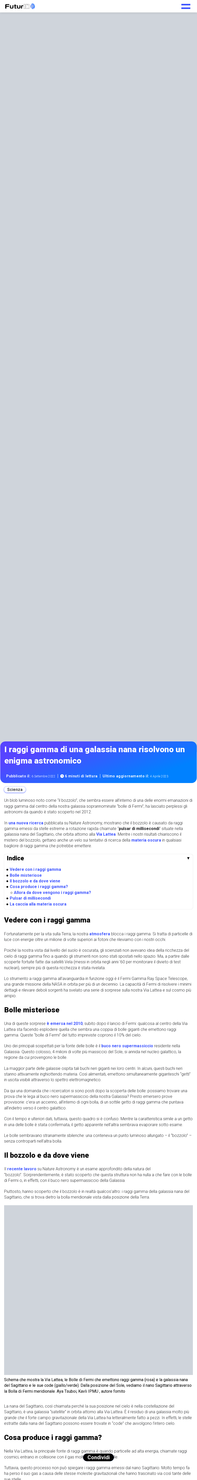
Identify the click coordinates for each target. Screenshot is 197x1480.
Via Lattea (106, 834)
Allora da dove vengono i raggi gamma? (52, 892)
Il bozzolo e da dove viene (35, 881)
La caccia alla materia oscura (38, 904)
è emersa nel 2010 (65, 1023)
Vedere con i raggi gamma (35, 869)
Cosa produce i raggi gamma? (39, 886)
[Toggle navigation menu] (186, 5)
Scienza (15, 789)
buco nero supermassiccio (126, 1045)
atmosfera (99, 933)
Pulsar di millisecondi (30, 898)
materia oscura (146, 840)
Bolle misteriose (26, 875)
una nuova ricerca (25, 823)
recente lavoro (21, 1168)
